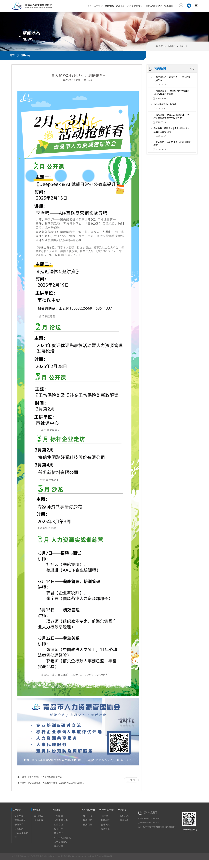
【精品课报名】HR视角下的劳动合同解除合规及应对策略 (171, 92)
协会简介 (19, 816)
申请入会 (124, 820)
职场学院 (105, 820)
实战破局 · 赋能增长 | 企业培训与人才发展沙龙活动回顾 (171, 130)
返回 (132, 780)
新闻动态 (109, 6)
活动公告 (25, 55)
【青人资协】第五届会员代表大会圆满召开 (172, 144)
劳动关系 (105, 829)
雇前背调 (58, 846)
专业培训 (58, 816)
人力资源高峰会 (134, 6)
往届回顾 (87, 824)
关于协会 (98, 6)
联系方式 (124, 816)
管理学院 (105, 824)
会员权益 (19, 829)
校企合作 (58, 829)
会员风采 (19, 824)
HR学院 (104, 816)
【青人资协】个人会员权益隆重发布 (44, 777)
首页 (89, 6)
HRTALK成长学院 (153, 6)
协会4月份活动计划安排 (164, 104)
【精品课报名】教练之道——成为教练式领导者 (172, 79)
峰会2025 (87, 820)
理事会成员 (20, 820)
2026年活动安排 (21, 835)
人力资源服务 (60, 842)
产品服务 (120, 6)
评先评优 (58, 833)
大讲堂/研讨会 (61, 820)
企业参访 (58, 824)
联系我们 (168, 6)
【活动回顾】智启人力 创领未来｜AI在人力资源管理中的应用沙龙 (171, 116)
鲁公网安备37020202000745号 (78, 856)
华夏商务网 (107, 856)
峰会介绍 (87, 816)
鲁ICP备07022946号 (53, 856)
